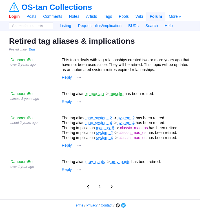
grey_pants (120, 161)
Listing (65, 25)
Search (151, 25)
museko (116, 93)
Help (169, 25)
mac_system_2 (98, 118)
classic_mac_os (134, 128)
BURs (133, 25)
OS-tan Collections (56, 7)
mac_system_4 (98, 122)
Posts (31, 16)
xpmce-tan (94, 93)
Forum (156, 16)
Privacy (92, 205)
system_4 (126, 122)
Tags (108, 16)
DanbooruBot (22, 60)
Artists (91, 16)
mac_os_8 (105, 128)
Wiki (139, 16)
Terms (78, 205)
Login (14, 16)
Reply (67, 77)
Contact (106, 205)
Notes (74, 16)
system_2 (126, 118)
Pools (124, 16)
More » (175, 16)
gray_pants (95, 161)
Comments (52, 16)
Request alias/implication (99, 25)
